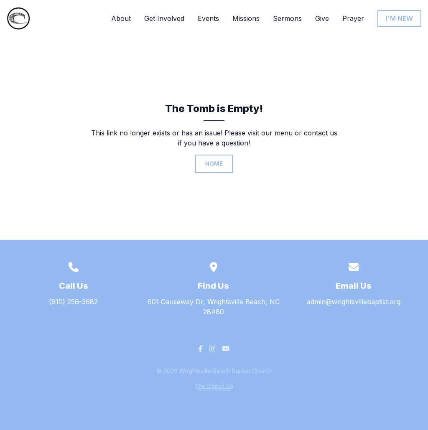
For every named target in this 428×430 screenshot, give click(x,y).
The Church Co (214, 386)
